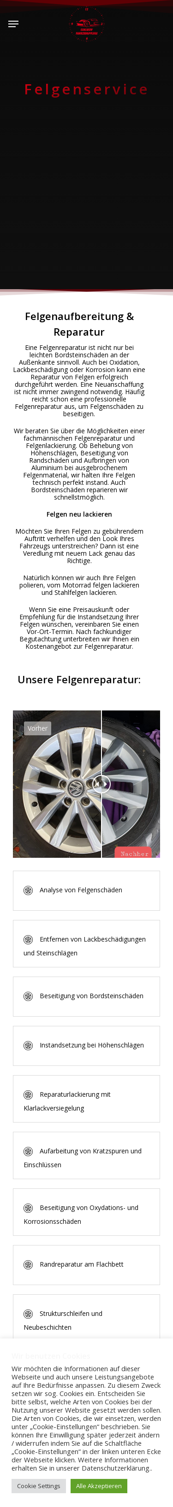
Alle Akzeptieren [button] (99, 1486)
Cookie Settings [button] (38, 1486)
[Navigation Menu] (13, 24)
